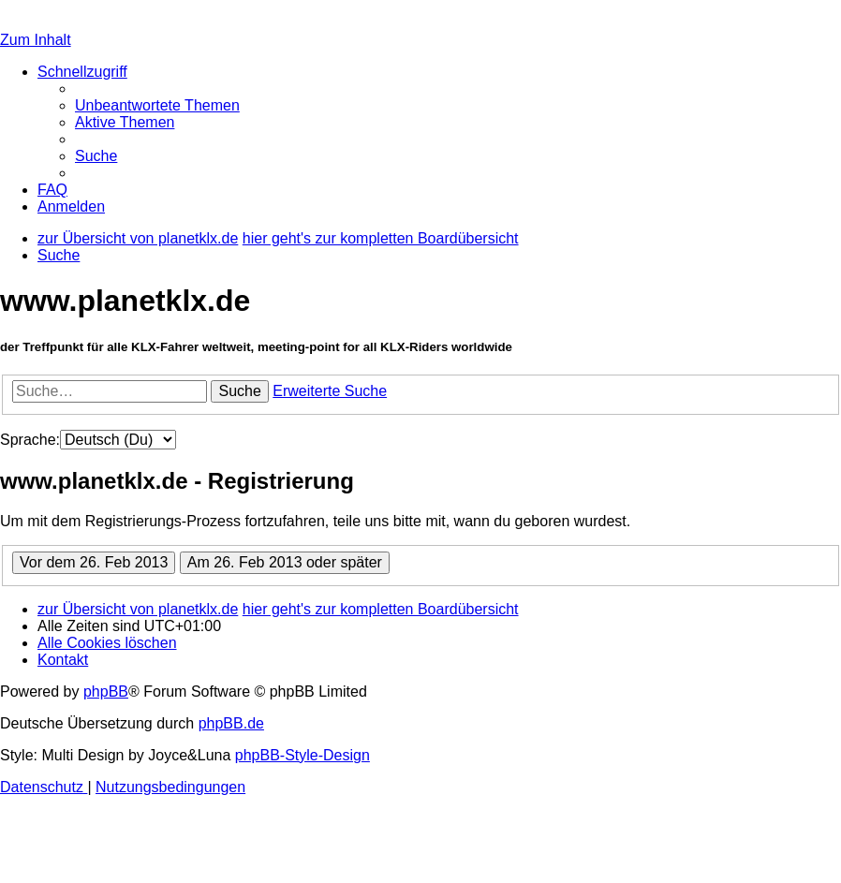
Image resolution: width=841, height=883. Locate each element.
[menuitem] (157, 105)
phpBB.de (231, 723)
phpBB (105, 691)
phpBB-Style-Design (302, 755)
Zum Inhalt (35, 40)
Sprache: (30, 440)
